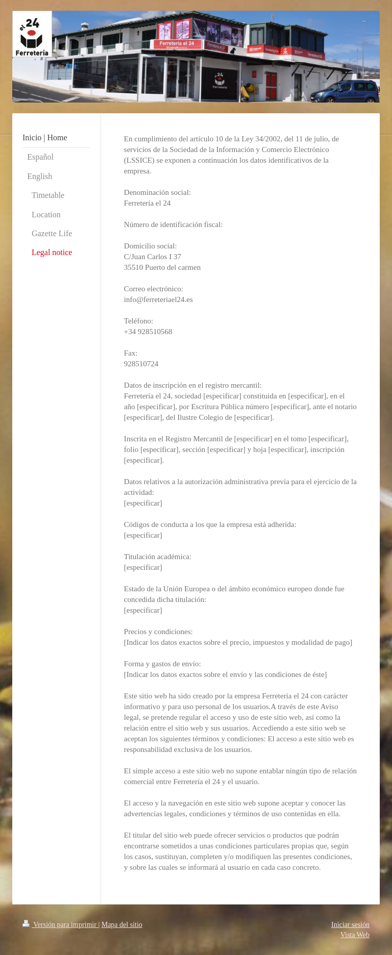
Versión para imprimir (60, 924)
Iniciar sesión (350, 924)
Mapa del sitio (122, 924)
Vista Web (355, 935)
